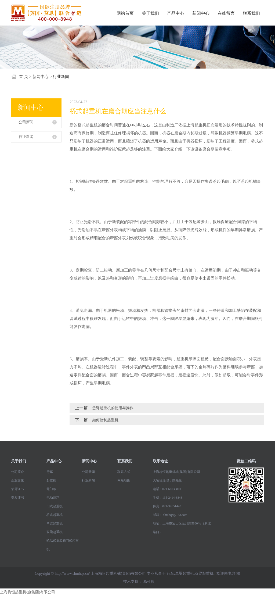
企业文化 (17, 480)
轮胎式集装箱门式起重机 (62, 545)
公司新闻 (26, 122)
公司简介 (17, 472)
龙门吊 (51, 489)
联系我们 (251, 13)
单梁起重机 (54, 523)
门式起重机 (54, 506)
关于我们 (150, 13)
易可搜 (148, 582)
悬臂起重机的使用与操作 (112, 408)
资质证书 (17, 497)
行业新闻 (61, 76)
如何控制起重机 (105, 420)
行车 (49, 472)
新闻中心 (200, 13)
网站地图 (123, 480)
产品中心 (175, 13)
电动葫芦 (52, 497)
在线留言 (226, 13)
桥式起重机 (54, 515)
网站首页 (125, 13)
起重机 (51, 480)
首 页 (23, 76)
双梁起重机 (54, 532)
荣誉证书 (17, 489)
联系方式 (123, 472)
